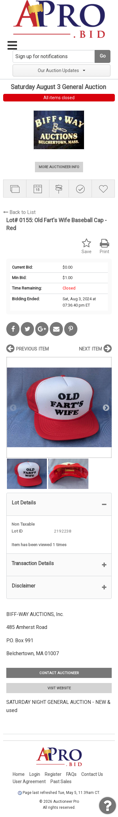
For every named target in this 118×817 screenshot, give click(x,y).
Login (34, 774)
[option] (59, 407)
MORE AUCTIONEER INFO (59, 167)
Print (104, 246)
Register (53, 774)
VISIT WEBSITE (59, 688)
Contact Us (92, 774)
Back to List (19, 212)
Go (103, 56)
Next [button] (105, 407)
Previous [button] (12, 407)
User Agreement (29, 781)
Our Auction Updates (61, 70)
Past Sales (60, 781)
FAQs (71, 774)
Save (86, 246)
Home (19, 774)
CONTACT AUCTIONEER (59, 673)
